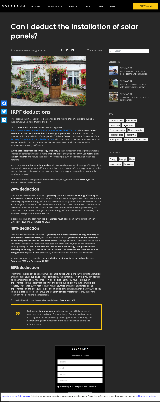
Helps (132, 159)
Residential (131, 134)
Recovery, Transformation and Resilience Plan (32, 139)
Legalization (128, 125)
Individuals (115, 125)
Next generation (117, 130)
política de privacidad (145, 396)
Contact (88, 6)
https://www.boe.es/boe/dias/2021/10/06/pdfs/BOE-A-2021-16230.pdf (43, 130)
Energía (122, 159)
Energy (113, 159)
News (112, 6)
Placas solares (116, 134)
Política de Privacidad (71, 377)
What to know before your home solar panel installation (134, 72)
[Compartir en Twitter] (67, 50)
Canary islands (117, 120)
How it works (55, 6)
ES (123, 377)
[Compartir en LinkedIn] (73, 50)
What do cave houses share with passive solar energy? (133, 85)
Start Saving (145, 6)
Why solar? (36, 6)
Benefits (73, 6)
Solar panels (116, 139)
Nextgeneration (135, 130)
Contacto (96, 377)
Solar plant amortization (135, 139)
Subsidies (128, 164)
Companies (131, 120)
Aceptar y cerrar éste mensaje (16, 396)
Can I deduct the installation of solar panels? (134, 98)
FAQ (101, 6)
